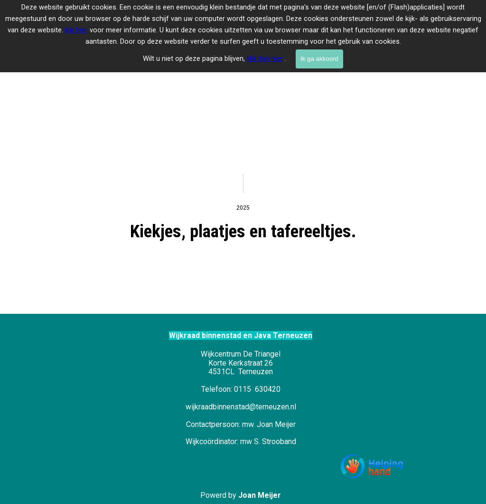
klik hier (76, 30)
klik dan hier (265, 58)
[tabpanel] (243, 85)
